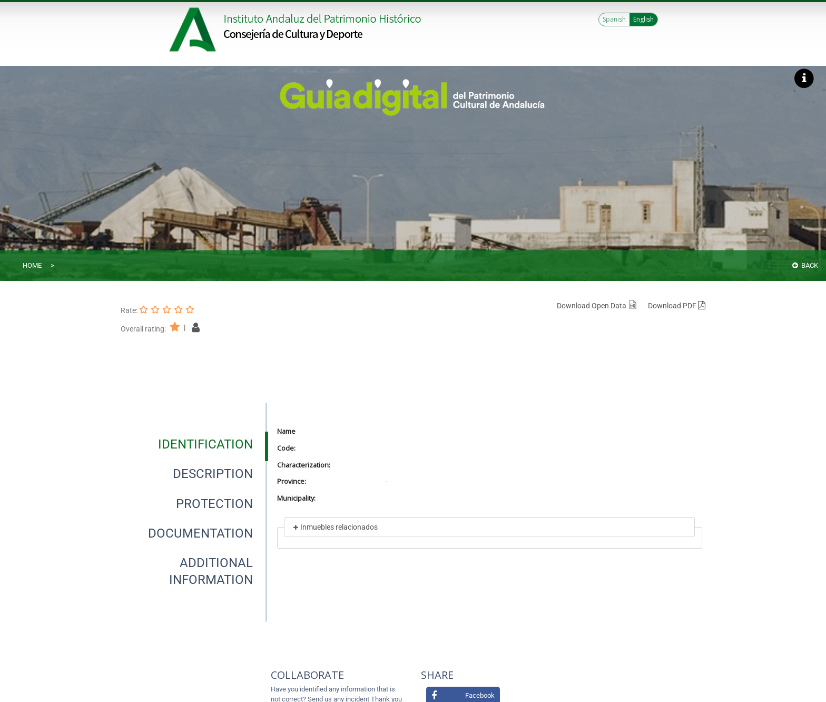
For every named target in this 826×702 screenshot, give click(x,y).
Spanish (614, 19)
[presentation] (194, 444)
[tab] (205, 444)
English (643, 19)
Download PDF (676, 305)
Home (32, 265)
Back (805, 265)
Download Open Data (597, 305)
